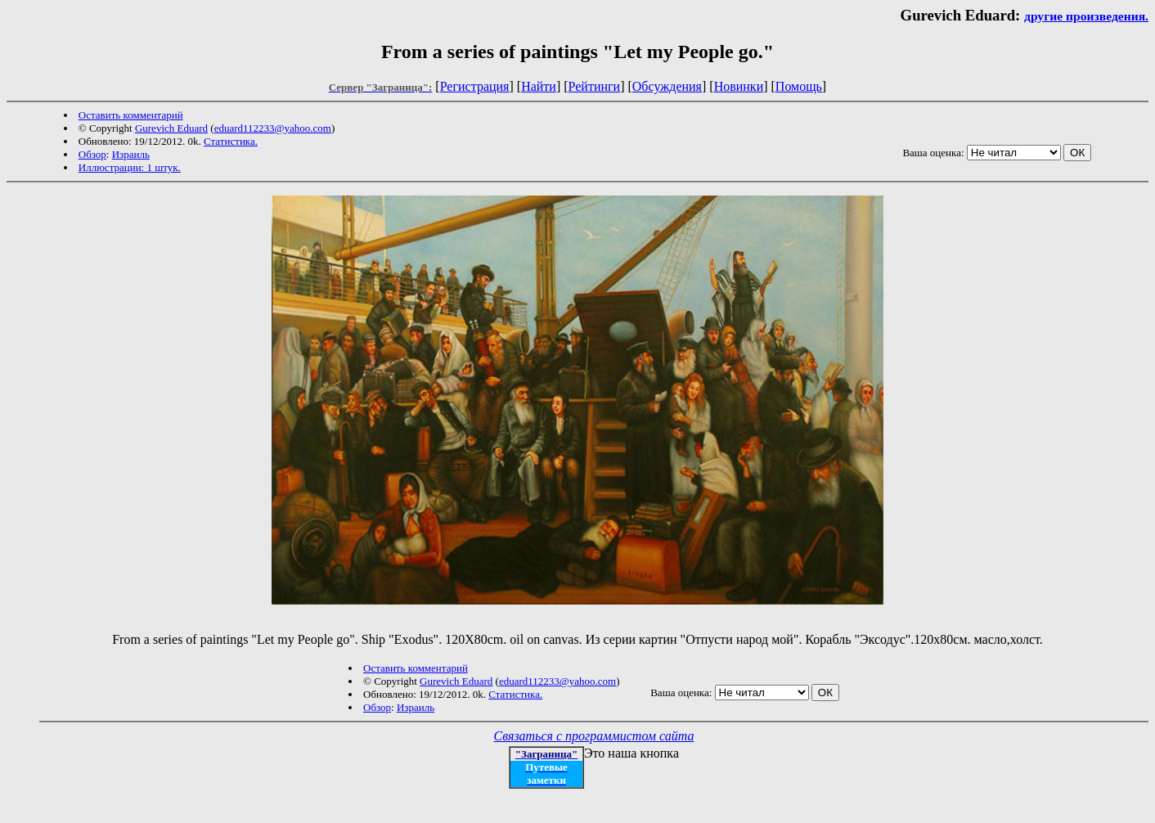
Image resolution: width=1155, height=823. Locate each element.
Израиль (131, 154)
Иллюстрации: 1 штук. (130, 167)
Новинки (739, 86)
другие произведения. (1086, 16)
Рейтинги (595, 86)
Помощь (798, 86)
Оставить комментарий (131, 115)
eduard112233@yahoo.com (272, 128)
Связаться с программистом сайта (594, 736)
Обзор (92, 154)
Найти (538, 86)
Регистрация (475, 86)
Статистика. (231, 141)
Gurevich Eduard (171, 128)
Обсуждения (667, 86)
